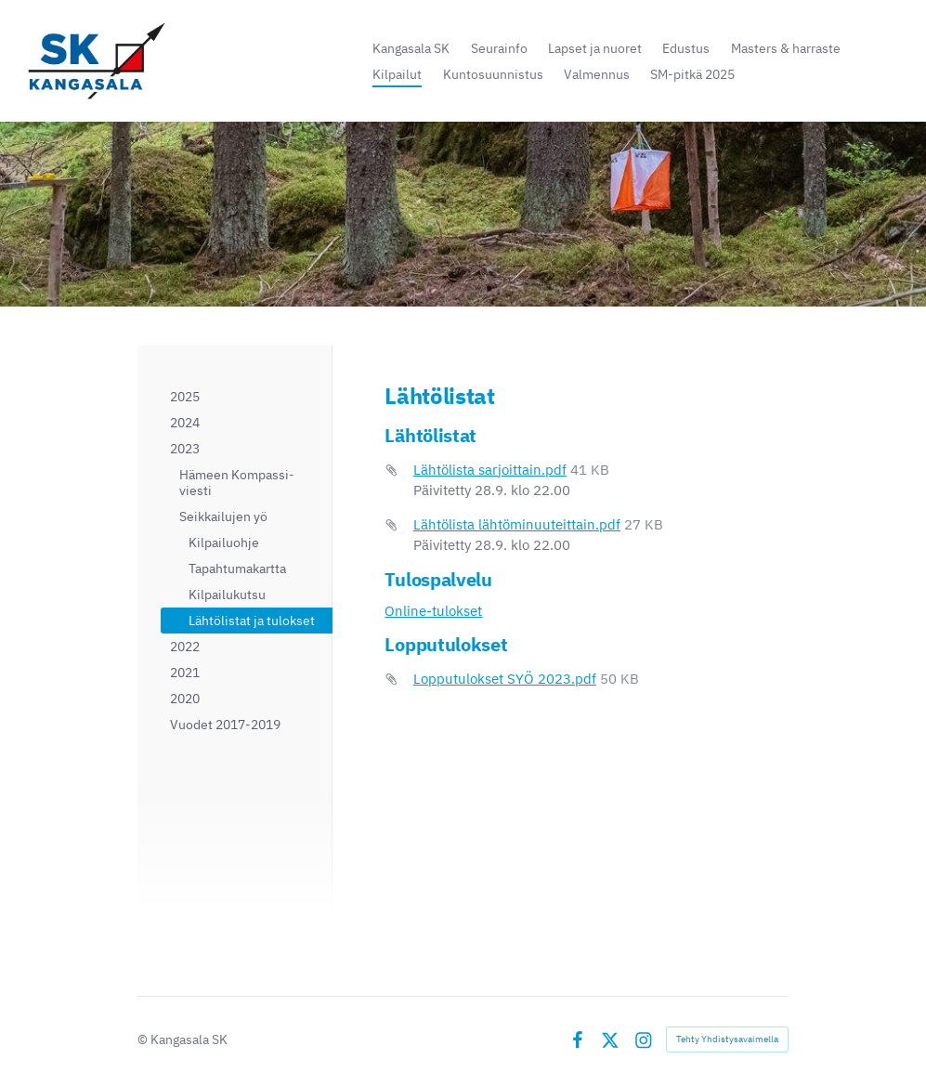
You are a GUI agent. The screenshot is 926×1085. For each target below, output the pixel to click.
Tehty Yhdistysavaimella (727, 1039)
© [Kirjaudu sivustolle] (143, 1039)
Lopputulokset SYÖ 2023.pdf (504, 678)
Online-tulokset (433, 611)
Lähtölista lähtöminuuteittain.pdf (516, 524)
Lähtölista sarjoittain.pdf (490, 469)
